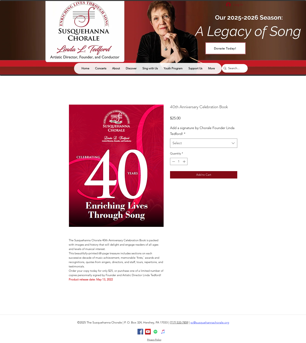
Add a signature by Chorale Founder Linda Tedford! (202, 131)
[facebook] (140, 331)
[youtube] (148, 331)
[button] (131, 68)
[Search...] (234, 68)
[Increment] (184, 161)
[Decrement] (173, 161)
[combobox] (203, 143)
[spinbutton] (179, 161)
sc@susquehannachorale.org (209, 322)
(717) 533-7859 (179, 322)
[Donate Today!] (225, 48)
